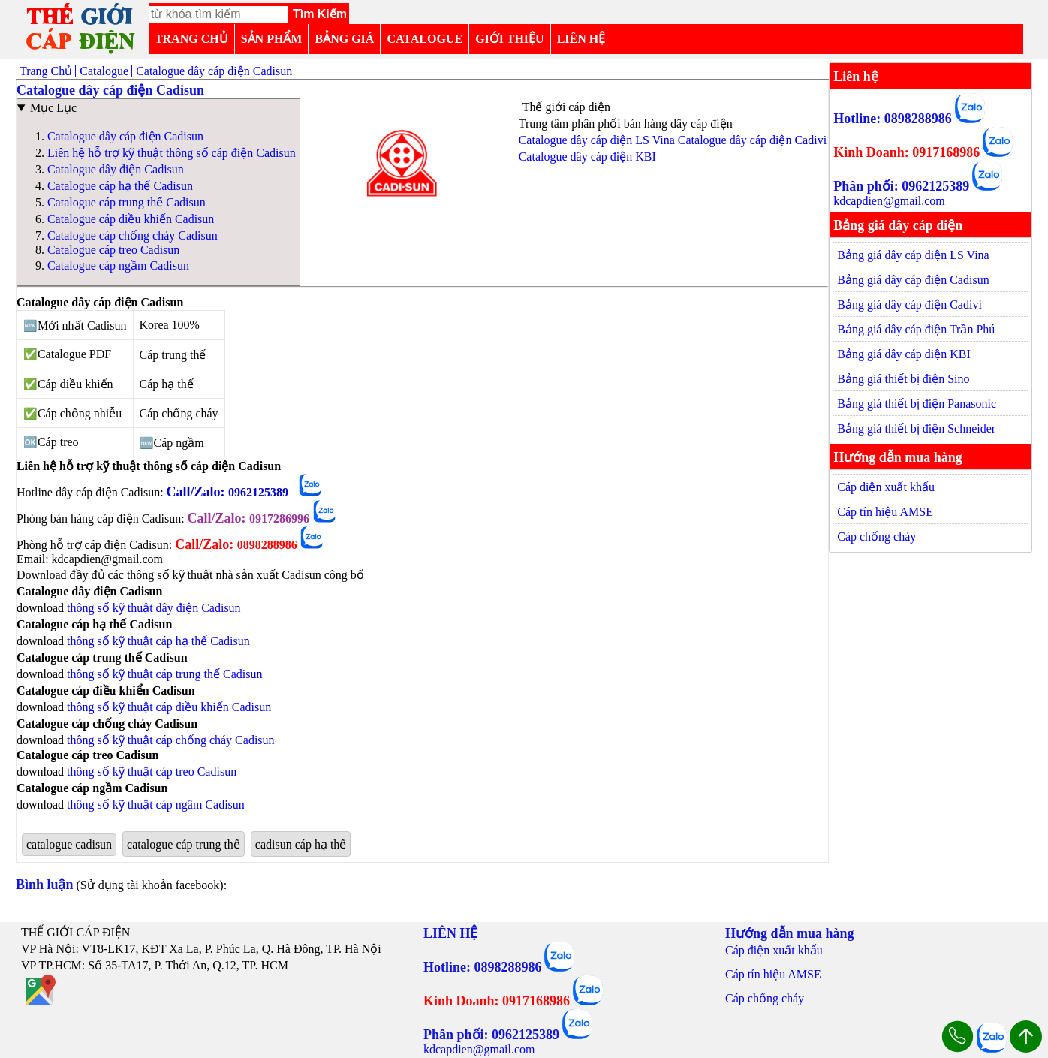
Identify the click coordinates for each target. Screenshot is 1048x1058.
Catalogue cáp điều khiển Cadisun (130, 219)
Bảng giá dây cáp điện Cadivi (909, 304)
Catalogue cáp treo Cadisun (113, 249)
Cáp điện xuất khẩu (886, 487)
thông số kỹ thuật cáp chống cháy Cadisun (171, 740)
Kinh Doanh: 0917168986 (906, 152)
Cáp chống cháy (876, 536)
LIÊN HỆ (581, 38)
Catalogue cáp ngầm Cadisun (118, 265)
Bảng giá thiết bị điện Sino (903, 378)
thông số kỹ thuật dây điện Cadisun (154, 607)
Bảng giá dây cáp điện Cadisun (913, 279)
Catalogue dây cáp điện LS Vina (597, 140)
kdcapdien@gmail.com (888, 200)
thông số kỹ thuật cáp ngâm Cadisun (156, 804)
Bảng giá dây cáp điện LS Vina (913, 255)
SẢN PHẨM (272, 38)
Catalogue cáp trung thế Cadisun (126, 202)
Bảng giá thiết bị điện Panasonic (916, 403)
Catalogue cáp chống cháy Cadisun (132, 235)
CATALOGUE (424, 38)
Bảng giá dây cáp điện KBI (904, 354)
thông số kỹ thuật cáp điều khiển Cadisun (169, 707)
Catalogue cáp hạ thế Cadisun (120, 185)
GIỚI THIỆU (509, 38)
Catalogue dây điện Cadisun (115, 169)
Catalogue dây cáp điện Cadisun (125, 136)
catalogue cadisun (69, 844)
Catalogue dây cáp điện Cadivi (752, 140)
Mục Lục (53, 107)
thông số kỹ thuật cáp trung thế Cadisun (164, 674)
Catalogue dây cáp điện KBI (587, 156)
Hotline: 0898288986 (892, 118)
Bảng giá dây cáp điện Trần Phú (916, 329)
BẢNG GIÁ (344, 38)
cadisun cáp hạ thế (301, 844)
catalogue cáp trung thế (183, 844)
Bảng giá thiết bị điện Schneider (916, 428)
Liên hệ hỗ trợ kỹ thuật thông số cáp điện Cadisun (171, 152)
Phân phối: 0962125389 (901, 186)
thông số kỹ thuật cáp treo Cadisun (151, 771)
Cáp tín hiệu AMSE (885, 511)
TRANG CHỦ (191, 38)
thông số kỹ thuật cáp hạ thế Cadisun (158, 640)
